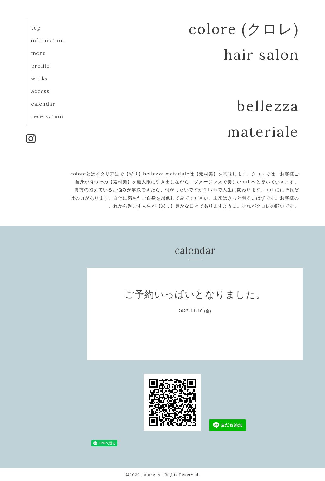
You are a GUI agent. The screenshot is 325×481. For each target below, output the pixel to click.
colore (148, 474)
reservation (47, 116)
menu (38, 53)
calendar (43, 104)
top (36, 27)
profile (40, 66)
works (39, 78)
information (47, 40)
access (40, 91)
